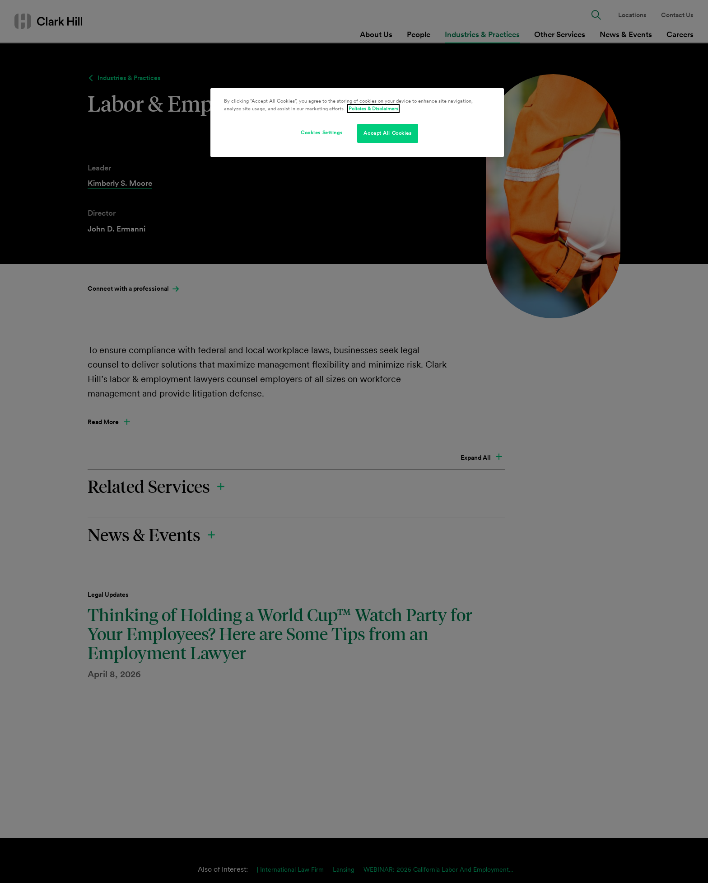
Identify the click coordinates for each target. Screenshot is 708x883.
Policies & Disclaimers (373, 108)
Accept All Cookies (387, 133)
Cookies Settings (321, 132)
